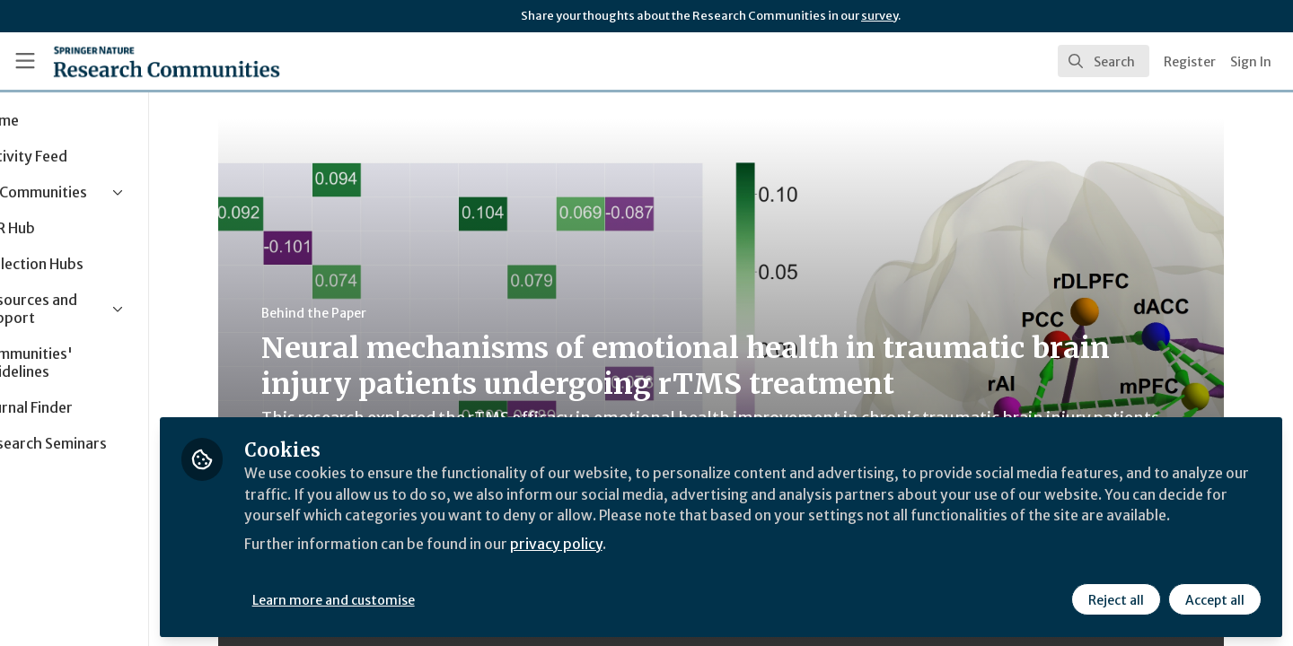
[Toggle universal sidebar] (25, 61)
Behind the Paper (354, 313)
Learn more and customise (414, 598)
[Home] (166, 61)
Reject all (1115, 598)
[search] (1103, 61)
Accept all (1214, 598)
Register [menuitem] (1190, 62)
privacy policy (640, 563)
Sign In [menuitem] (1250, 62)
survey (879, 15)
